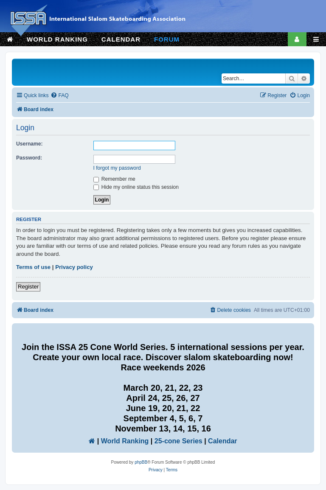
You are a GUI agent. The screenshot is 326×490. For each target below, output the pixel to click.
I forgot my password (117, 168)
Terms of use (33, 267)
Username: (29, 144)
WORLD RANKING (57, 39)
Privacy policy (74, 267)
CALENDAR (121, 39)
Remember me (114, 179)
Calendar (222, 441)
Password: (29, 158)
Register (28, 286)
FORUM (167, 39)
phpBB (141, 462)
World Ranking (125, 441)
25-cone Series (178, 441)
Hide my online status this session (136, 187)
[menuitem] (59, 95)
